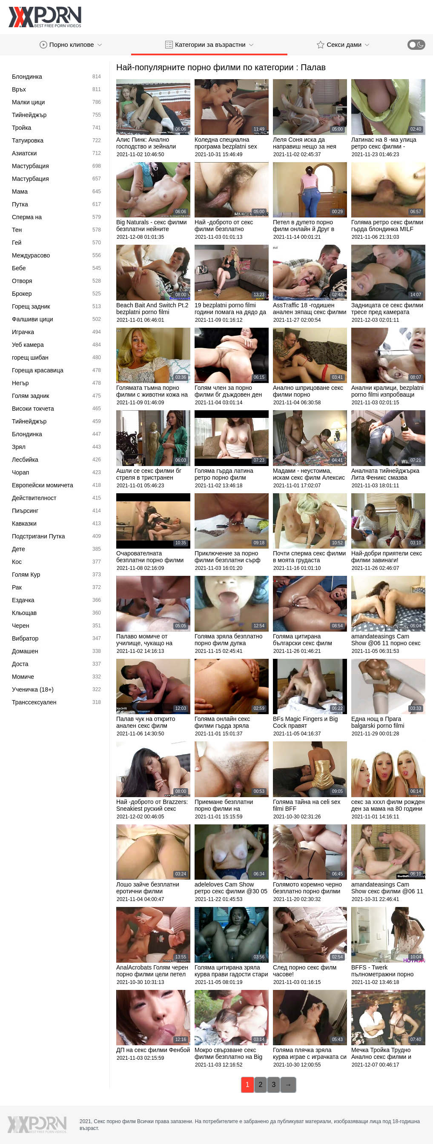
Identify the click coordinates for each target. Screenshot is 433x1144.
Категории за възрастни (209, 45)
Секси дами (343, 45)
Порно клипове (71, 45)
